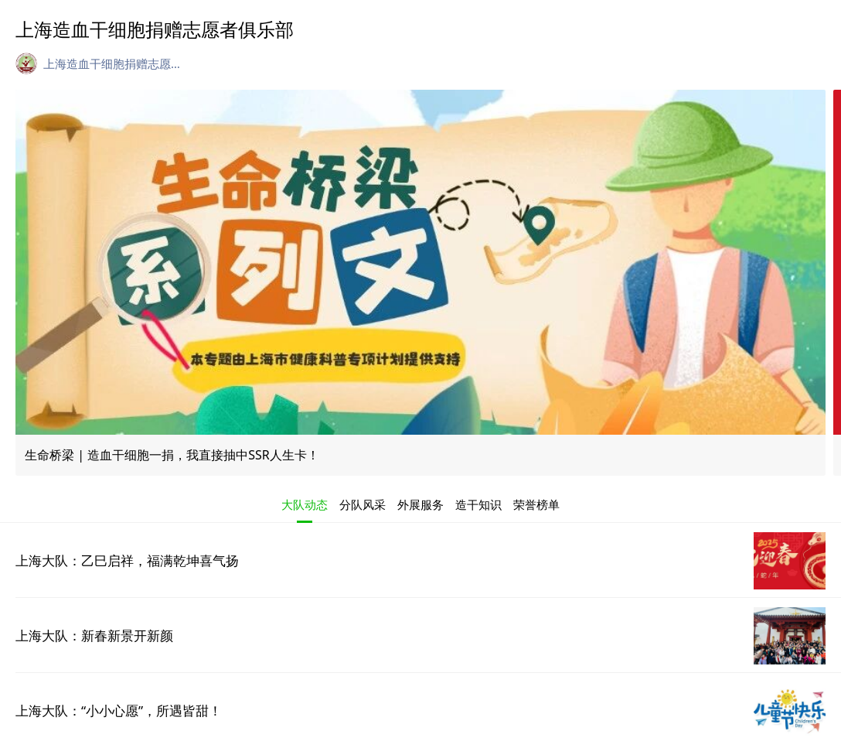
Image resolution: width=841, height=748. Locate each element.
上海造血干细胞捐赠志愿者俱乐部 (112, 63)
